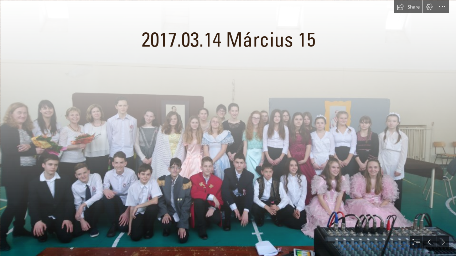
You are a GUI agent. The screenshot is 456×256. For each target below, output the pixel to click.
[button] (408, 6)
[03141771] (228, 128)
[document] (228, 128)
